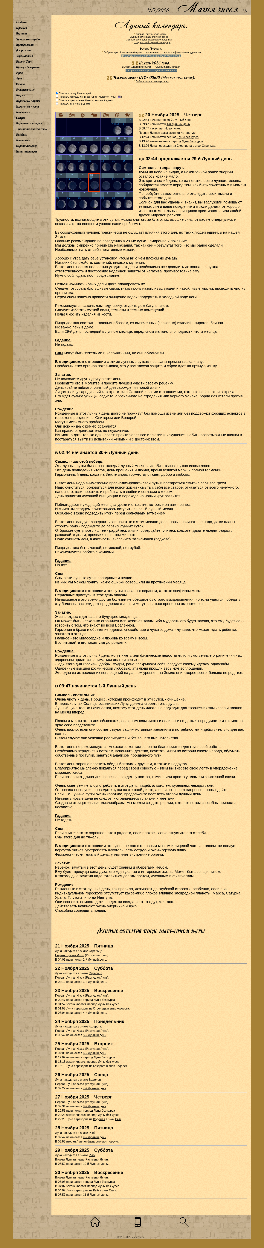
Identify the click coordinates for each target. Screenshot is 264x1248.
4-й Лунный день (94, 1012)
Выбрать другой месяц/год (136, 66)
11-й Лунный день (95, 1194)
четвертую (188, 132)
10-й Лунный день (95, 1163)
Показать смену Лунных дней (75, 93)
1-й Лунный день (178, 124)
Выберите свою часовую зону (152, 81)
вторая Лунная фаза (80, 1141)
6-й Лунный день (94, 1053)
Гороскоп (21, 28)
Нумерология (24, 44)
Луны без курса (188, 137)
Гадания (21, 33)
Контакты (23, 140)
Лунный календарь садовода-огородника (149, 39)
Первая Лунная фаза (153, 132)
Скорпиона (184, 145)
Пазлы (20, 95)
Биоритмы (23, 112)
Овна (112, 1190)
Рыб (118, 1119)
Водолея (121, 1066)
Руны (19, 73)
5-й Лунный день (94, 1035)
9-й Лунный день (94, 1137)
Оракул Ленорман (27, 67)
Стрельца (208, 145)
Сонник (20, 84)
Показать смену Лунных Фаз (74, 103)
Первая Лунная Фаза (69, 955)
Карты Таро (24, 61)
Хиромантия (24, 56)
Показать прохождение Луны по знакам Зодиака (86, 100)
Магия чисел (207, 7)
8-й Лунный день (94, 1106)
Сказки (20, 118)
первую (113, 1141)
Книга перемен (25, 89)
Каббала (21, 134)
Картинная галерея (29, 123)
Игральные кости (27, 106)
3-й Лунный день (94, 981)
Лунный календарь (28, 39)
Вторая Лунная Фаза (69, 1159)
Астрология (23, 50)
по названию (153, 52)
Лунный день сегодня (168, 66)
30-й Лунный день (179, 119)
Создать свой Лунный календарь (152, 42)
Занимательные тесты (31, 129)
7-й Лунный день (94, 1088)
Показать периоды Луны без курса (78, 96)
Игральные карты (28, 101)
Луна (19, 78)
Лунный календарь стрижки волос (149, 36)
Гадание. (63, 340)
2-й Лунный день (94, 959)
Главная (21, 22)
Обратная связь (26, 146)
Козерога (123, 1008)
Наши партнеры (26, 151)
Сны (59, 353)
